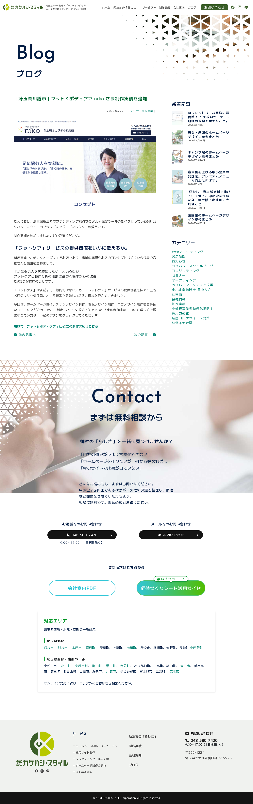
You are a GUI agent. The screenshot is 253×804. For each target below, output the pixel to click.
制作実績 (164, 7)
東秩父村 (81, 665)
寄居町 (90, 647)
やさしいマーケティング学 (192, 284)
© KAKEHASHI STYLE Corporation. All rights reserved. (126, 798)
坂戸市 (185, 665)
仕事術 (177, 294)
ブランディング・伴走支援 (92, 759)
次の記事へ (145, 334)
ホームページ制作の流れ (91, 765)
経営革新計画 (182, 322)
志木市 (174, 671)
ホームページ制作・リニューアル (96, 746)
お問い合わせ (214, 7)
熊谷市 (63, 647)
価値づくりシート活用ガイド (171, 585)
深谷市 (49, 647)
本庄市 (76, 647)
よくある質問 (84, 772)
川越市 (111, 671)
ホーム (106, 7)
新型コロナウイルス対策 (191, 318)
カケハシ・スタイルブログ (192, 265)
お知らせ (133, 111)
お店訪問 (179, 256)
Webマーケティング (187, 251)
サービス (147, 7)
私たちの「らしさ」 (126, 7)
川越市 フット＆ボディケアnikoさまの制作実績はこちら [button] (56, 326)
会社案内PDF (82, 588)
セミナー (179, 275)
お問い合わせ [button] (171, 534)
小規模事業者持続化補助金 (192, 308)
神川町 (131, 647)
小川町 (66, 665)
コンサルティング (186, 270)
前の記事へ (25, 334)
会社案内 (179, 7)
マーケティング (184, 280)
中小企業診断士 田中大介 (191, 289)
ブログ (192, 7)
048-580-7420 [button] (82, 534)
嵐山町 (97, 665)
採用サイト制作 (85, 752)
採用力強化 (180, 313)
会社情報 (179, 299)
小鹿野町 (196, 647)
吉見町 (125, 665)
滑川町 (111, 665)
